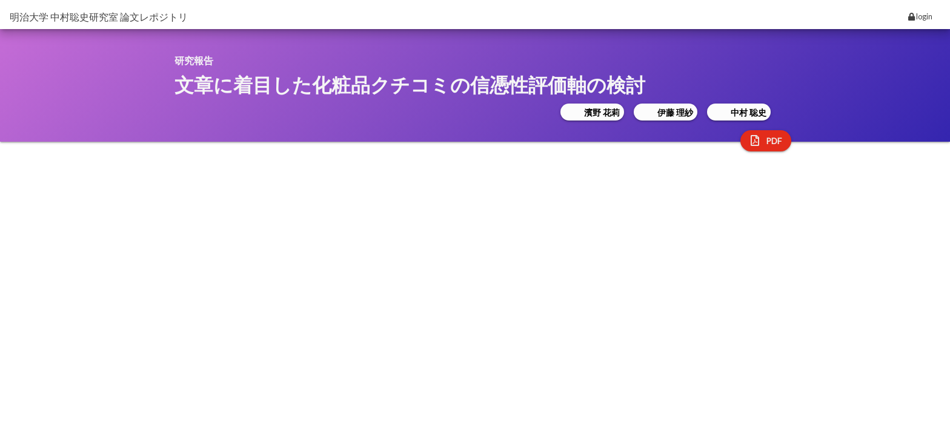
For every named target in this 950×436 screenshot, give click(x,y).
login (920, 16)
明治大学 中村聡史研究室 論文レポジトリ (99, 16)
